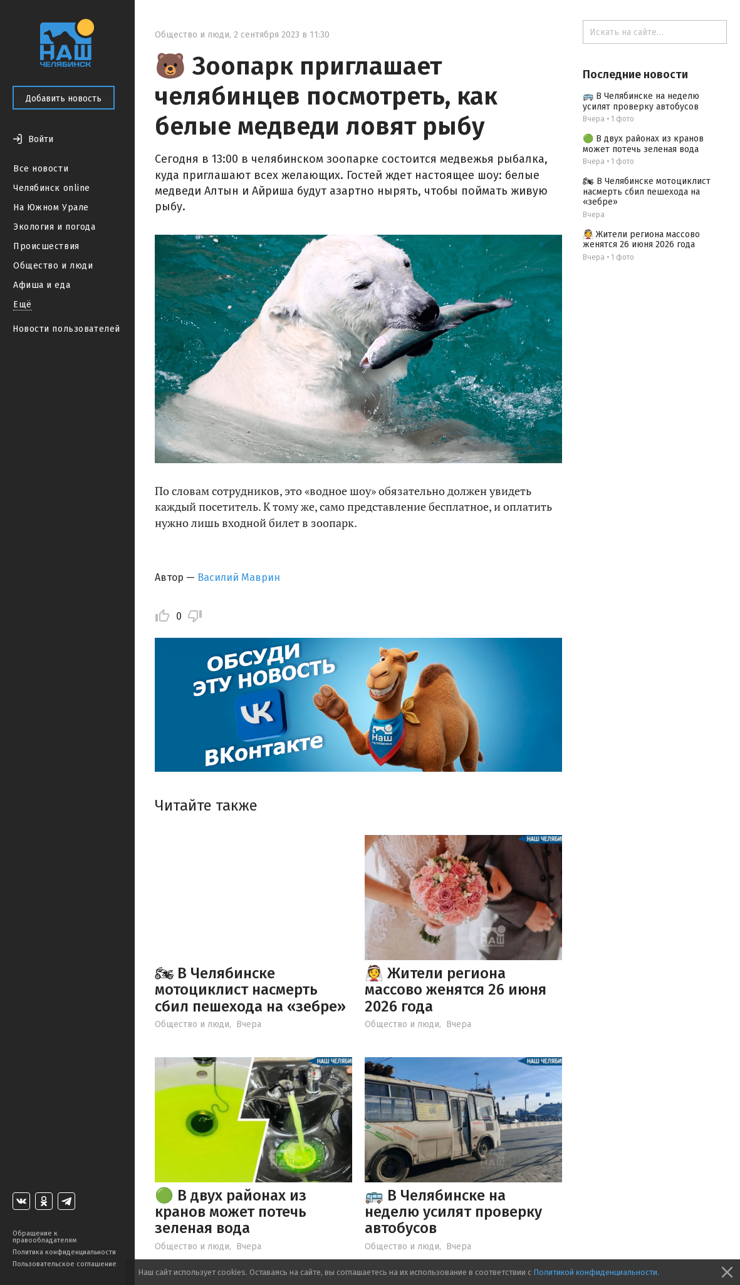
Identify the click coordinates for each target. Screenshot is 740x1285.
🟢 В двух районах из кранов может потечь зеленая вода (230, 1212)
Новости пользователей (66, 329)
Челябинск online (51, 188)
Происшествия (46, 246)
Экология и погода (54, 227)
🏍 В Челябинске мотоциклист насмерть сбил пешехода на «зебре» (250, 990)
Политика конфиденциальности (64, 1252)
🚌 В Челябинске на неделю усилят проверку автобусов (453, 1212)
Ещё (22, 304)
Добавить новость (64, 98)
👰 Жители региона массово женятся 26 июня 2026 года (455, 990)
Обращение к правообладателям (44, 1237)
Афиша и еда (41, 285)
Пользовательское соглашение (65, 1264)
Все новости (40, 168)
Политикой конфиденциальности (595, 1272)
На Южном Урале (51, 207)
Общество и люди (53, 265)
